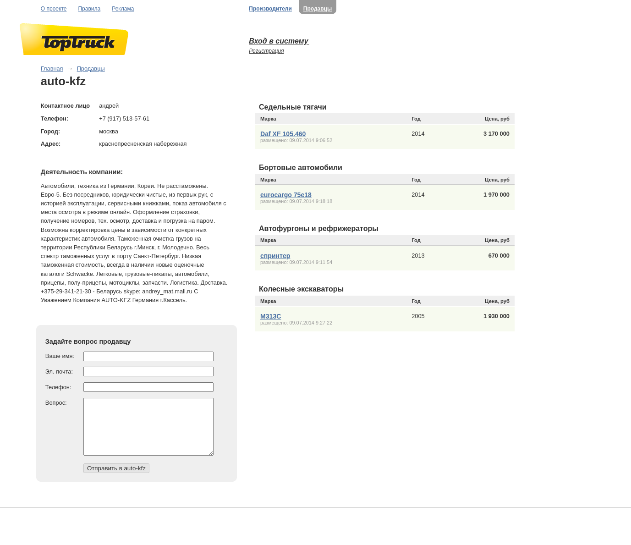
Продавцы (317, 9)
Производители (270, 9)
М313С (270, 316)
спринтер (275, 255)
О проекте (54, 9)
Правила (89, 9)
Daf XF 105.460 (283, 134)
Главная (52, 68)
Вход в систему (279, 41)
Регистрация (266, 51)
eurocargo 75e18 (286, 194)
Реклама (123, 9)
